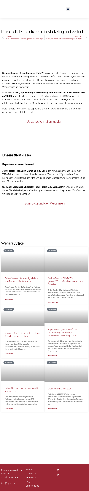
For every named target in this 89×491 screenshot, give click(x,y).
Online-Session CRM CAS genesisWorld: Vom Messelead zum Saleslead (65, 281)
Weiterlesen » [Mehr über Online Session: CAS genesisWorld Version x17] (9, 409)
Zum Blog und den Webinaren (44, 203)
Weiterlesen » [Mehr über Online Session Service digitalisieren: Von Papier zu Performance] (9, 299)
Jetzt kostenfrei (37, 121)
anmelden (56, 121)
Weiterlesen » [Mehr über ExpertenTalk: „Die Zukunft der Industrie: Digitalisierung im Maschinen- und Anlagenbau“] (53, 356)
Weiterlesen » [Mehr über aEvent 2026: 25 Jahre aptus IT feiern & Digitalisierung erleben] (9, 354)
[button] (68, 9)
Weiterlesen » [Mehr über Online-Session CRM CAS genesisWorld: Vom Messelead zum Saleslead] (53, 302)
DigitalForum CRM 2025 (59, 388)
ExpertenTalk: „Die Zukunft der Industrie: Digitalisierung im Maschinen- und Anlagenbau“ (62, 332)
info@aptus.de (8, 483)
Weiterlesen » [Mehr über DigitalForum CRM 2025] (53, 409)
